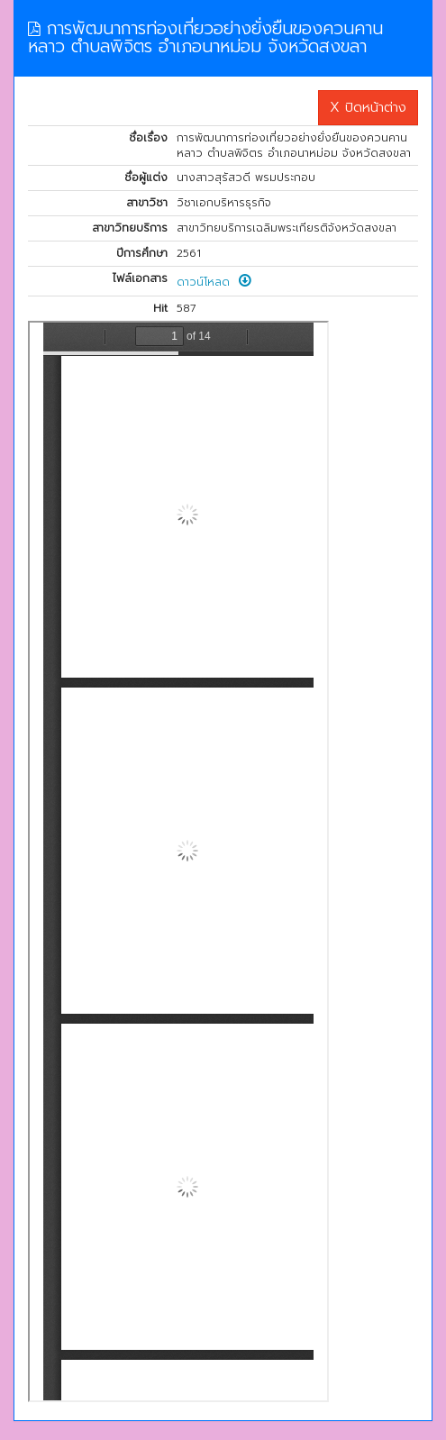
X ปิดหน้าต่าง (368, 107)
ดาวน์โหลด (214, 282)
